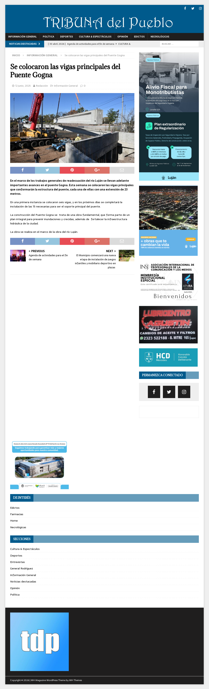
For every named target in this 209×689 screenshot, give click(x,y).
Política (48, 36)
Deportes (66, 36)
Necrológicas (160, 36)
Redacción (42, 86)
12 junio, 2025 (23, 86)
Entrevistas (17, 562)
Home (14, 520)
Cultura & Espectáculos (95, 36)
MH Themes (75, 680)
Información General (22, 36)
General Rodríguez (21, 568)
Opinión (122, 36)
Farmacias (16, 514)
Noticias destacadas (23, 581)
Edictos (139, 36)
